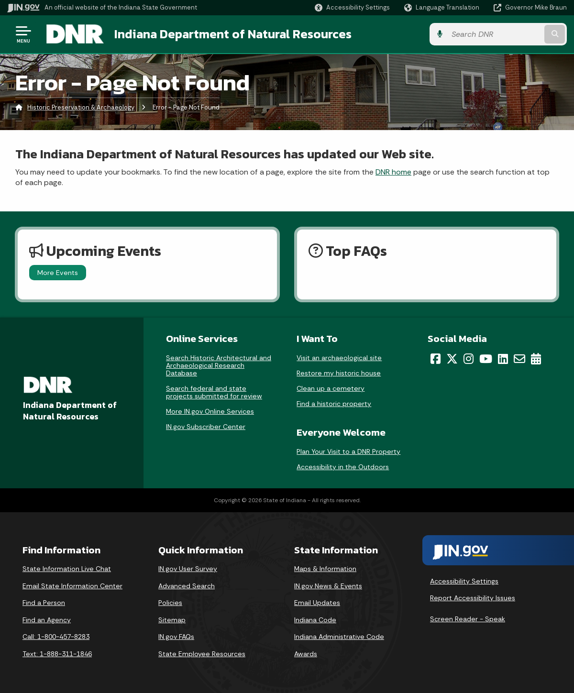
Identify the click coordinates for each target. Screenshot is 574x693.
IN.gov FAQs (176, 636)
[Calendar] (536, 358)
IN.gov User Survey (187, 568)
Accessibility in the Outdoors (343, 466)
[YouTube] (485, 358)
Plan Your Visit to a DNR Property (348, 451)
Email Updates (317, 602)
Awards (305, 653)
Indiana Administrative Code (339, 636)
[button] (352, 7)
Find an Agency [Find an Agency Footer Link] (46, 619)
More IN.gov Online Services (210, 411)
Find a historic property (334, 403)
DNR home (393, 171)
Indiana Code (315, 619)
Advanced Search (186, 585)
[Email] (519, 358)
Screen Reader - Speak (467, 619)
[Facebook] (435, 358)
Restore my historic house (339, 372)
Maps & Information (325, 568)
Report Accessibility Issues (472, 598)
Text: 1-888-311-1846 (57, 653)
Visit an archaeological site (339, 357)
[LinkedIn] (503, 358)
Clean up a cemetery (330, 388)
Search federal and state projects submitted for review (214, 392)
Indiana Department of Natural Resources (232, 34)
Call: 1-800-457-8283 (55, 636)
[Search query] (503, 34)
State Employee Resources (201, 653)
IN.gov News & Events (328, 585)
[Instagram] (469, 358)
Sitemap (172, 619)
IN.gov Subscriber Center (205, 426)
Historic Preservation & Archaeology (80, 107)
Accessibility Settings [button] (464, 581)
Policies (170, 602)
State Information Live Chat (66, 568)
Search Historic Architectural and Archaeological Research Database (218, 365)
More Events (57, 272)
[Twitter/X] (452, 358)
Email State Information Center (72, 585)
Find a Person (43, 602)
